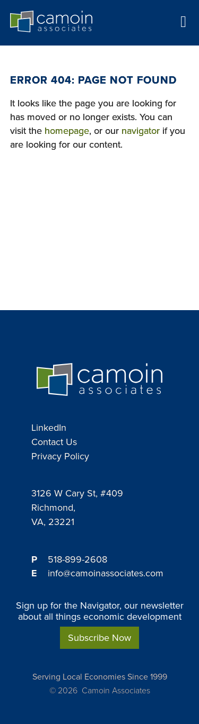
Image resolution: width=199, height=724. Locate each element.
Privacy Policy (60, 456)
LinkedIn (48, 427)
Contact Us (54, 442)
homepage (67, 131)
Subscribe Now (99, 638)
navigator (141, 131)
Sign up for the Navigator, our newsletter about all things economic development (100, 611)
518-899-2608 (77, 559)
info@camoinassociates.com (105, 573)
